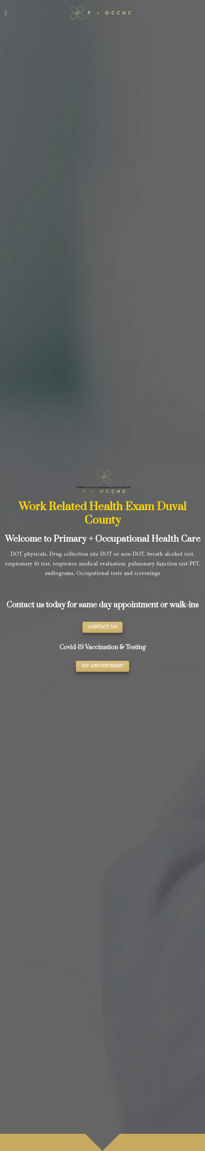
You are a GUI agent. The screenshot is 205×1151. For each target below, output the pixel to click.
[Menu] (7, 13)
